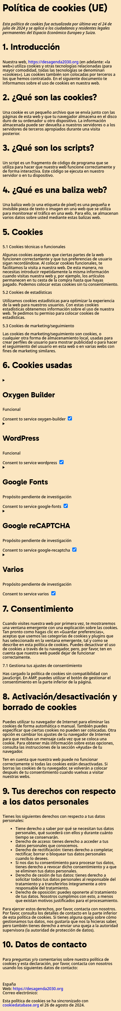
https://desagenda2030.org (53, 62)
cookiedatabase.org (21, 1005)
